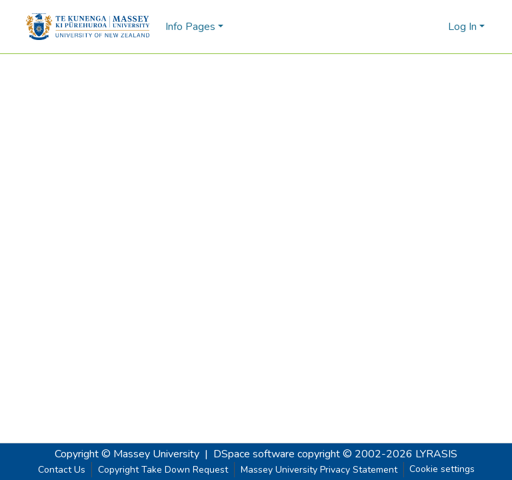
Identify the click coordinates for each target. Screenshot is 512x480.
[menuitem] (435, 27)
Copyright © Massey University (127, 454)
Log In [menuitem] (462, 26)
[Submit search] (416, 27)
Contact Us (61, 469)
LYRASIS (436, 454)
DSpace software (254, 454)
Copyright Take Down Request (163, 469)
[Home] (87, 26)
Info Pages (190, 26)
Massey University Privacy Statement (319, 469)
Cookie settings (442, 469)
